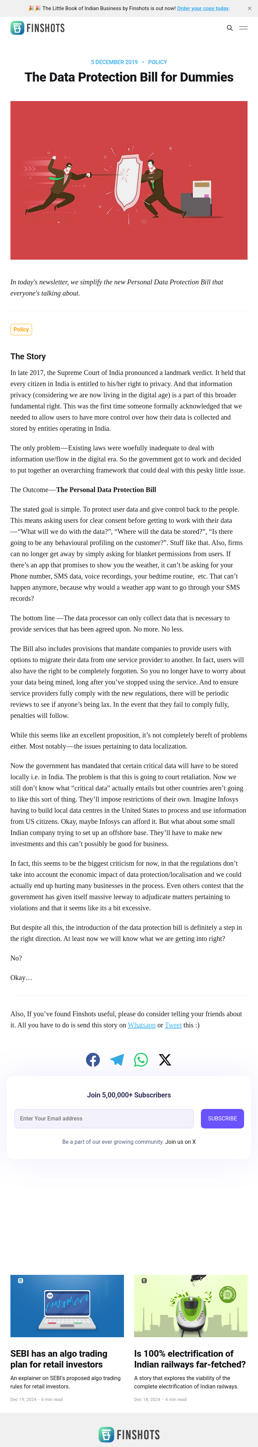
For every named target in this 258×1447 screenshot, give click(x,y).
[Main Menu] (243, 28)
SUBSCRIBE (222, 1118)
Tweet (173, 1025)
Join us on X (180, 1142)
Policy (157, 62)
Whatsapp (142, 1025)
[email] (104, 1118)
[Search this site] (229, 27)
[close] (249, 8)
